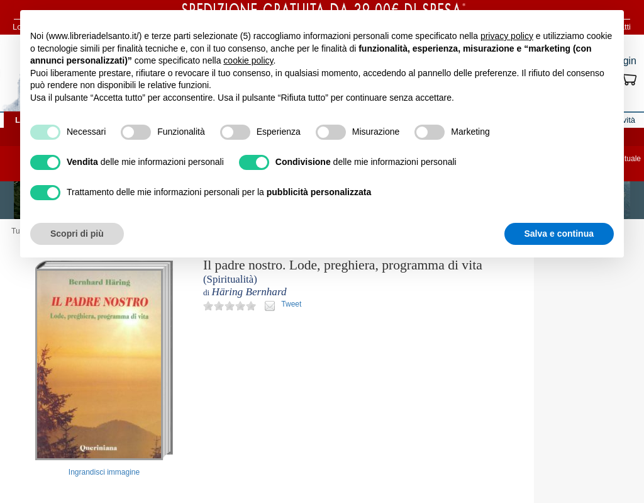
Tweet (291, 304)
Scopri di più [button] (77, 234)
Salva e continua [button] (559, 234)
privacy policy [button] (506, 36)
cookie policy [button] (248, 60)
